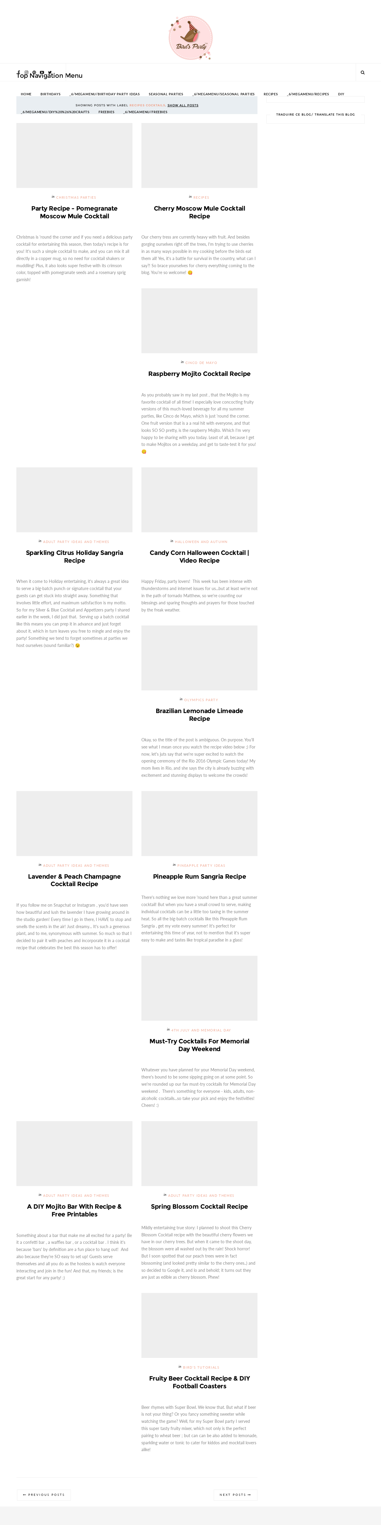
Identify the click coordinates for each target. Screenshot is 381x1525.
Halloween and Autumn (201, 542)
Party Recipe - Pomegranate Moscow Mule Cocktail (74, 212)
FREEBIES (106, 112)
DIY (341, 94)
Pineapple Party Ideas (201, 866)
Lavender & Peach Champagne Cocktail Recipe (74, 881)
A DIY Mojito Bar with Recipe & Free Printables (74, 1211)
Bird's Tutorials (201, 1368)
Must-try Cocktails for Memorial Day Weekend (199, 1045)
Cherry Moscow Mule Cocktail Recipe (199, 212)
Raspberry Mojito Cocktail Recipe (199, 374)
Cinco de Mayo (201, 363)
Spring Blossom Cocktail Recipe (199, 1207)
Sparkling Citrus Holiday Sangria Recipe (74, 557)
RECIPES (271, 94)
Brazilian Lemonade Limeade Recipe (199, 715)
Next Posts (232, 1495)
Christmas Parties (76, 197)
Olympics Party (201, 700)
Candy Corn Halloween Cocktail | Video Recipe (199, 557)
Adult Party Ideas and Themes (76, 542)
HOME (26, 94)
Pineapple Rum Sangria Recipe (199, 877)
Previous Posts (47, 1495)
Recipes (201, 197)
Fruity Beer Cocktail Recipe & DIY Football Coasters (199, 1383)
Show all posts (183, 105)
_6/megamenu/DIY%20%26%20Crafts (55, 112)
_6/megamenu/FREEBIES (145, 112)
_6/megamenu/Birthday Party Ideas (104, 94)
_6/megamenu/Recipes (308, 94)
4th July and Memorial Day (201, 1030)
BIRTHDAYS (50, 94)
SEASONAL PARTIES (166, 94)
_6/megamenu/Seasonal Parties (223, 94)
